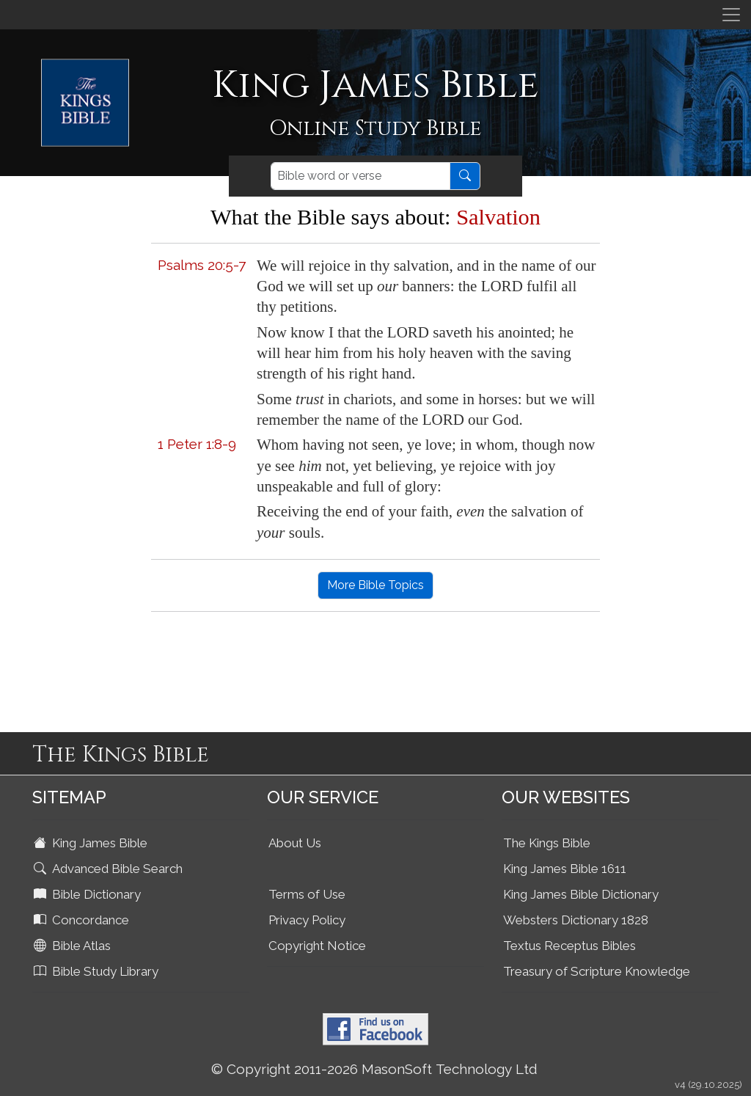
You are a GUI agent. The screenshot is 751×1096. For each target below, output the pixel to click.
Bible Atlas (74, 945)
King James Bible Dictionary (581, 894)
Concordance (83, 920)
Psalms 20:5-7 (202, 265)
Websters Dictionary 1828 (575, 920)
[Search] (360, 176)
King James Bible (92, 843)
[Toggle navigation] (731, 15)
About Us (294, 843)
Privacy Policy (306, 920)
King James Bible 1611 (564, 868)
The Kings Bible (546, 843)
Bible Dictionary (89, 894)
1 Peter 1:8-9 (197, 444)
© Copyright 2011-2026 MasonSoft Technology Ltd (374, 1069)
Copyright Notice (317, 945)
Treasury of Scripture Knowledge (596, 971)
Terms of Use (306, 894)
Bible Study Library (97, 971)
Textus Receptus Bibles (569, 945)
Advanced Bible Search (110, 868)
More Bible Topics (375, 585)
